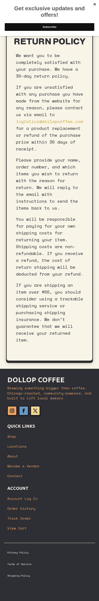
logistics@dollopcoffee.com (49, 121)
